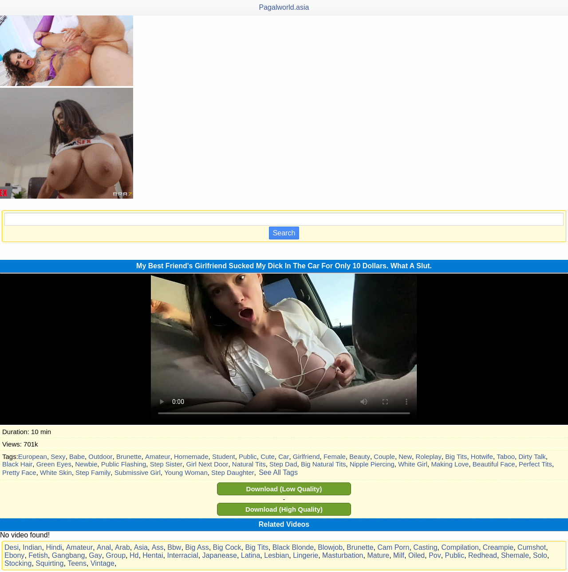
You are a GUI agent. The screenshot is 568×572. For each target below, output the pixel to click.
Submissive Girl (137, 472)
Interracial (182, 555)
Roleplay (429, 456)
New (405, 456)
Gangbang (68, 555)
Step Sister (166, 464)
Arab (122, 547)
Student (223, 456)
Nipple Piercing (372, 464)
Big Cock (227, 547)
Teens (77, 563)
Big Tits (456, 456)
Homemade (191, 456)
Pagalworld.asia (284, 7)
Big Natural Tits (323, 464)
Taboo (506, 456)
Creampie (498, 547)
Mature (378, 555)
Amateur (157, 456)
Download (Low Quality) (284, 489)
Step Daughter (232, 472)
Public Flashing (123, 464)
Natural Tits (249, 464)
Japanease (219, 555)
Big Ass (197, 547)
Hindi (54, 547)
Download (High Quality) (284, 509)
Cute (267, 456)
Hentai (152, 555)
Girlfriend (306, 456)
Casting (425, 547)
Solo (540, 555)
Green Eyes (53, 464)
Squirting (49, 563)
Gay (95, 555)
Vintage (102, 563)
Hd (134, 555)
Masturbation (342, 555)
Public (248, 456)
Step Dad (283, 464)
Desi (11, 547)
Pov (435, 555)
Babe (77, 456)
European (32, 456)
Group (116, 555)
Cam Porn (393, 547)
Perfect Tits (535, 464)
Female (334, 456)
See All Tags (278, 472)
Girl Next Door (207, 464)
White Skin (56, 472)
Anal (104, 547)
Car (283, 456)
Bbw (174, 547)
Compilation (459, 547)
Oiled (416, 555)
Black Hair (17, 464)
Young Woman (186, 472)
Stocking (18, 563)
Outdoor (100, 456)
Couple (384, 456)
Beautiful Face (494, 464)
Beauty (359, 456)
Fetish (38, 555)
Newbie (86, 464)
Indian (32, 547)
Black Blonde (293, 547)
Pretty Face (19, 472)
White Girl (412, 464)
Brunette (129, 456)
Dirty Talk (531, 456)
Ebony (14, 555)
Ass (158, 547)
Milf (398, 555)
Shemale (515, 555)
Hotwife (482, 456)
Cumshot (531, 547)
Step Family (92, 472)
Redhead (482, 555)
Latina (250, 555)
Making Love (450, 464)
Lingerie (305, 555)
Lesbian (276, 555)
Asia (141, 547)
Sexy (58, 456)
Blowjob (330, 547)
